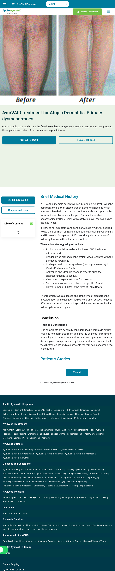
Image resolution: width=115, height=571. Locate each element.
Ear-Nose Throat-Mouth (14, 473)
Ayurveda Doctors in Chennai (49, 453)
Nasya (71, 429)
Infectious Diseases (99, 473)
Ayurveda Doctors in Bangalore (17, 449)
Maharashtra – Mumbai (85, 418)
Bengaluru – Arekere (89, 410)
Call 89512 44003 (29, 140)
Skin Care (7, 497)
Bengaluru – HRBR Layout (66, 410)
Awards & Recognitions (14, 541)
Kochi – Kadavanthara (31, 414)
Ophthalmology (56, 481)
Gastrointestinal (45, 473)
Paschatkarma (19, 433)
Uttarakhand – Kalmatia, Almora (58, 414)
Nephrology (92, 477)
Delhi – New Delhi (11, 414)
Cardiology (71, 469)
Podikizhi (7, 433)
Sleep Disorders (85, 485)
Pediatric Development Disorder (62, 485)
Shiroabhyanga (58, 433)
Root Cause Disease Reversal (71, 525)
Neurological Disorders (13, 481)
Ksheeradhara (46, 429)
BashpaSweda (22, 429)
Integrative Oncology (78, 473)
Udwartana (35, 438)
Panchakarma (81, 429)
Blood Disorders (56, 469)
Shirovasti (44, 433)
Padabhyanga (96, 429)
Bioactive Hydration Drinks (36, 497)
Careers (62, 541)
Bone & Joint (8, 501)
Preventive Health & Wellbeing (17, 485)
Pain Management (59, 497)
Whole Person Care (27, 529)
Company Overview (47, 541)
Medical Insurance (11, 513)
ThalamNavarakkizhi (93, 433)
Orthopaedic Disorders (36, 481)
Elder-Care (32, 473)
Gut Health (21, 501)
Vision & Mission (91, 541)
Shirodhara (33, 433)
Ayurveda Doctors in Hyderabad (79, 453)
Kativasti (46, 438)
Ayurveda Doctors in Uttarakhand (18, 453)
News (70, 541)
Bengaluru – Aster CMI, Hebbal (37, 410)
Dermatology (83, 469)
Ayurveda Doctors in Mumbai (16, 457)
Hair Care (17, 497)
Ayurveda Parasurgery (13, 469)
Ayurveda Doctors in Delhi (72, 449)
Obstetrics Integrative (75, 481)
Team (103, 541)
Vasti (25, 438)
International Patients (45, 525)
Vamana (17, 438)
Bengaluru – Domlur (12, 410)
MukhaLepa (60, 429)
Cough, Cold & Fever (97, 497)
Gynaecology (61, 473)
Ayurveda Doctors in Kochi (45, 449)
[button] (4, 4)
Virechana (7, 438)
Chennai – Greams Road (86, 414)
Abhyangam (8, 429)
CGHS (24, 513)
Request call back (86, 140)
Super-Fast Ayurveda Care (98, 525)
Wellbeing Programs (47, 529)
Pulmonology (39, 485)
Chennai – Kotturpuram (36, 418)
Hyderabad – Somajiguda (60, 418)
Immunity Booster (77, 497)
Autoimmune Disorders (36, 469)
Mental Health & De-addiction (42, 477)
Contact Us (31, 541)
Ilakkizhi (34, 429)
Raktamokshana (74, 433)
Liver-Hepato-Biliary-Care (14, 477)
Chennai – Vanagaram (13, 418)
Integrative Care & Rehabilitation (18, 525)
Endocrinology (97, 469)
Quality (78, 541)
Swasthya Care (10, 529)
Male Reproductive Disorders (71, 477)
